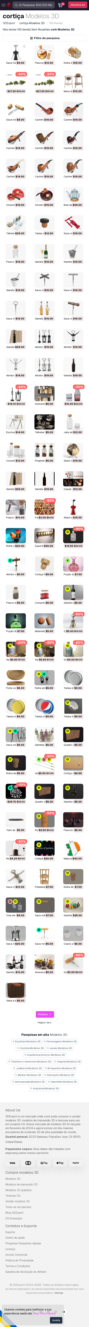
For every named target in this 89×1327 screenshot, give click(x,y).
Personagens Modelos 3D (60, 1041)
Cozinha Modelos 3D (30, 1048)
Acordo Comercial (16, 1255)
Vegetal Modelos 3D (67, 1061)
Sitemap (58, 1292)
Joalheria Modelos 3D (27, 1068)
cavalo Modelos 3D (59, 1048)
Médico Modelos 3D (28, 1075)
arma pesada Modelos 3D (28, 1081)
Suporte (10, 1232)
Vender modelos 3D (17, 1201)
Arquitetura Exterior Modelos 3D (44, 1054)
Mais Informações (44, 1313)
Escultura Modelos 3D (26, 1041)
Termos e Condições (17, 1266)
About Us (12, 1110)
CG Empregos (13, 1218)
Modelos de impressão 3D (21, 1184)
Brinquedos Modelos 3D (60, 1068)
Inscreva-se (78, 4)
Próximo (45, 1014)
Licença (10, 1249)
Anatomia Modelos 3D (44, 1088)
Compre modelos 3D (22, 1172)
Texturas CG (12, 1195)
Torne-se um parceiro (18, 1207)
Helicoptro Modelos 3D (59, 1075)
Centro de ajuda (15, 1238)
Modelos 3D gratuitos (18, 1190)
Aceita (56, 1320)
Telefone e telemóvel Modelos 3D (29, 1061)
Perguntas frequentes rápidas (23, 1243)
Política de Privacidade (19, 1260)
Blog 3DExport (14, 1213)
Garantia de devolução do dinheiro (25, 1272)
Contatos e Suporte (21, 1226)
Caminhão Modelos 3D (62, 1081)
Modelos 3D (12, 1179)
